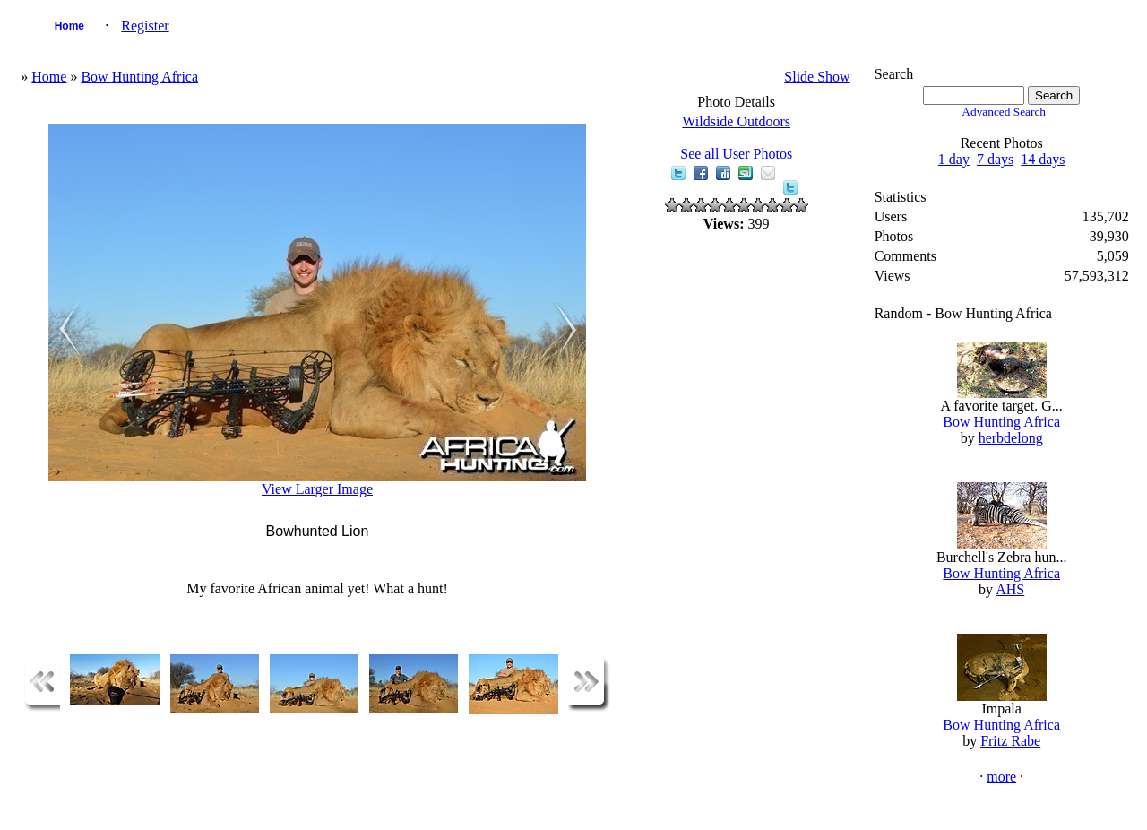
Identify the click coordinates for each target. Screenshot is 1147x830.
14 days (1043, 159)
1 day (954, 159)
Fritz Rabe (1010, 740)
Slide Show (816, 76)
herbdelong (1011, 437)
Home (69, 26)
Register (144, 25)
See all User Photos (736, 153)
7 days (995, 159)
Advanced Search (1004, 111)
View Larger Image (317, 489)
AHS (1010, 589)
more (1001, 776)
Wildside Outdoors (736, 121)
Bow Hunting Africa (139, 76)
